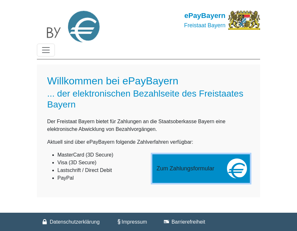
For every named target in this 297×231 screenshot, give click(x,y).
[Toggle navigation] (46, 50)
